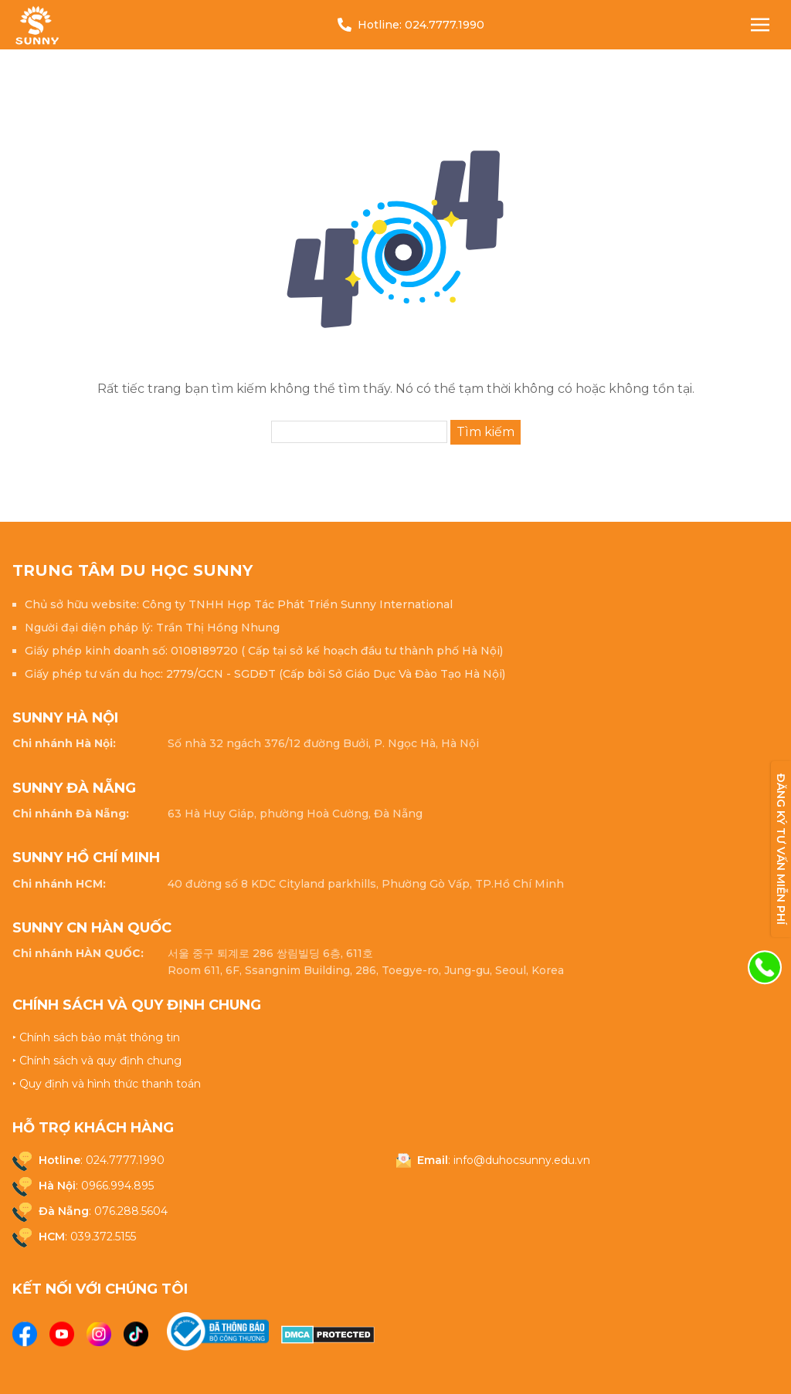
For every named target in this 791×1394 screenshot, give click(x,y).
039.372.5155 (103, 1236)
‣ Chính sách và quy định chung (97, 1060)
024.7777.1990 (444, 25)
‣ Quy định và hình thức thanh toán (106, 1084)
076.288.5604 (131, 1211)
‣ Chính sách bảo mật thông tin (96, 1037)
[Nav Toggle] (760, 24)
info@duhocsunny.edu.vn (521, 1160)
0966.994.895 (117, 1186)
